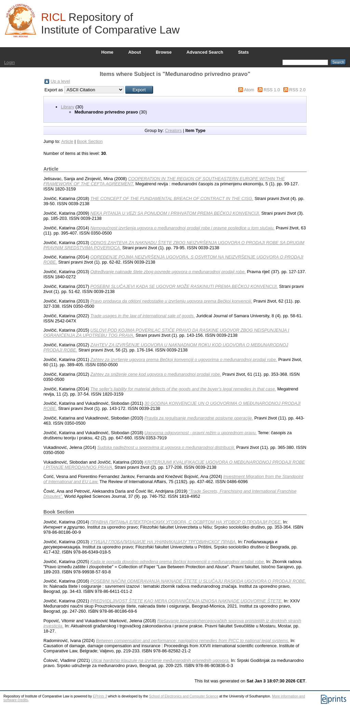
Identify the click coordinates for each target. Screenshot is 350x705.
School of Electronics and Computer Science (183, 696)
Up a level (60, 81)
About (134, 52)
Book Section (90, 141)
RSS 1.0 (272, 89)
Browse (164, 52)
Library (67, 106)
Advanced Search (205, 52)
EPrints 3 (100, 696)
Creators (173, 130)
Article (67, 141)
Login (9, 62)
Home (107, 52)
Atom (249, 89)
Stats (243, 52)
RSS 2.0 (297, 89)
